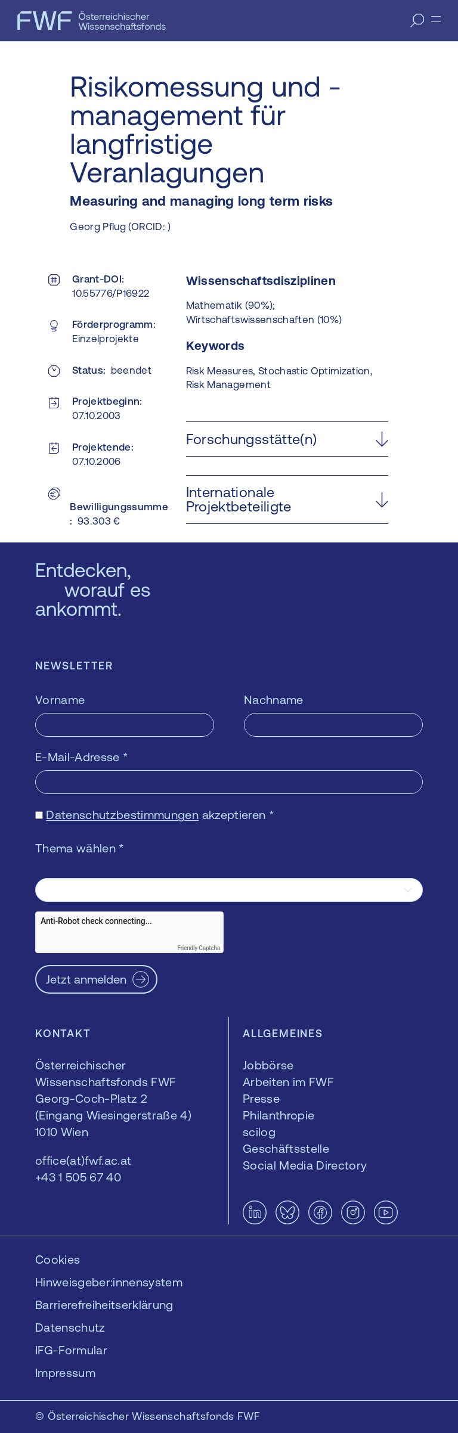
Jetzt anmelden (86, 979)
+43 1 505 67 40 (78, 1177)
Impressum (65, 1372)
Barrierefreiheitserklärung (104, 1304)
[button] (287, 439)
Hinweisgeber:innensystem (108, 1282)
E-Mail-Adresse (81, 757)
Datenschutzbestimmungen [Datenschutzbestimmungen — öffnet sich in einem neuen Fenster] (122, 814)
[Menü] (436, 19)
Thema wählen (80, 848)
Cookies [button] (57, 1259)
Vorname (60, 699)
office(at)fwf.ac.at (83, 1160)
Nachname (274, 699)
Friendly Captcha (198, 948)
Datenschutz (70, 1327)
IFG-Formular (71, 1350)
